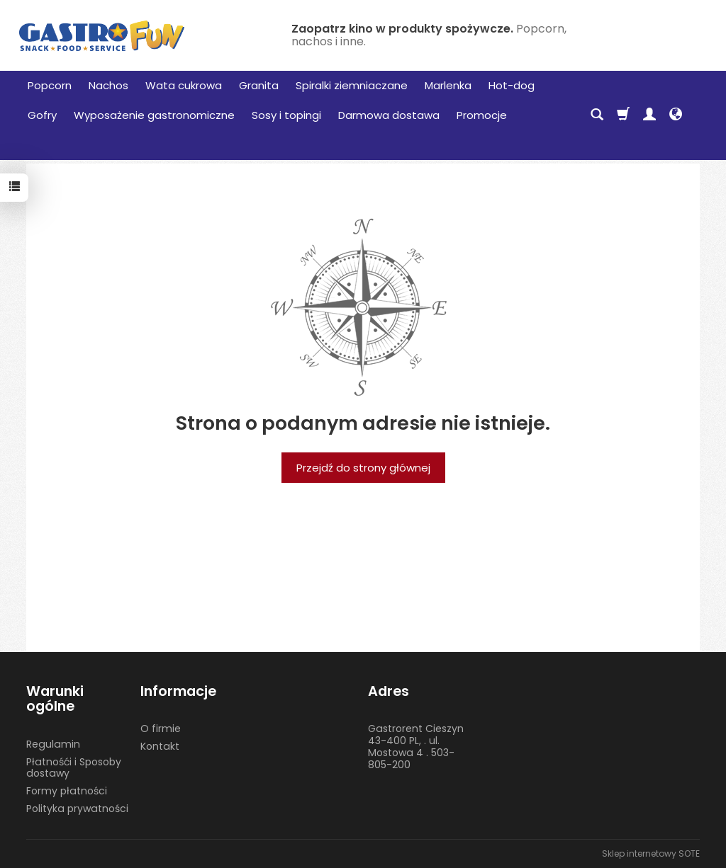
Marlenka (448, 85)
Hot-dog (511, 85)
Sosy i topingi (286, 115)
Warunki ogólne (55, 699)
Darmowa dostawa (389, 115)
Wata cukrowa (183, 85)
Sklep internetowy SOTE (651, 853)
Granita (259, 85)
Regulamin (53, 744)
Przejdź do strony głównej (363, 467)
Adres (388, 691)
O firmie (160, 728)
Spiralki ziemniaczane (352, 85)
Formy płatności (66, 791)
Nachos (108, 85)
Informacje (178, 691)
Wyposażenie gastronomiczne (154, 115)
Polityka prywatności (77, 808)
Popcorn (50, 85)
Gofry (42, 115)
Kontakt (159, 746)
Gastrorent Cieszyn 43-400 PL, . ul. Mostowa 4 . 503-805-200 (416, 746)
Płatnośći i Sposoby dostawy (73, 768)
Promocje (482, 115)
